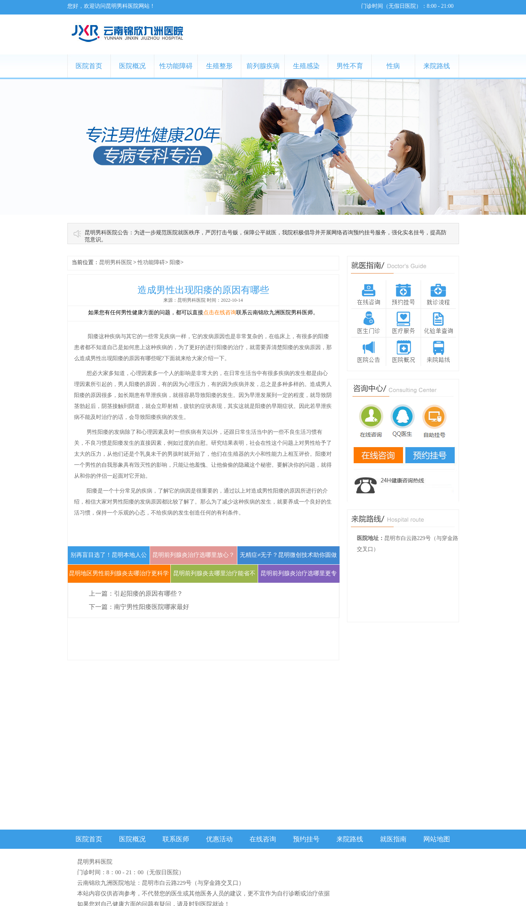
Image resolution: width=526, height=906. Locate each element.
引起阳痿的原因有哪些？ (148, 593)
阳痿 (175, 262)
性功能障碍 (176, 66)
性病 (393, 66)
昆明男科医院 (115, 262)
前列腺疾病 (263, 66)
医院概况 (132, 66)
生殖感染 (306, 66)
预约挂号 (306, 839)
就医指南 (393, 839)
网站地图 (436, 839)
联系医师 (176, 839)
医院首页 (89, 66)
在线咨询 (262, 839)
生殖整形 (219, 66)
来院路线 (436, 66)
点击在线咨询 (219, 312)
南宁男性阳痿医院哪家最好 (151, 606)
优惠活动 (219, 839)
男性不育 (349, 66)
